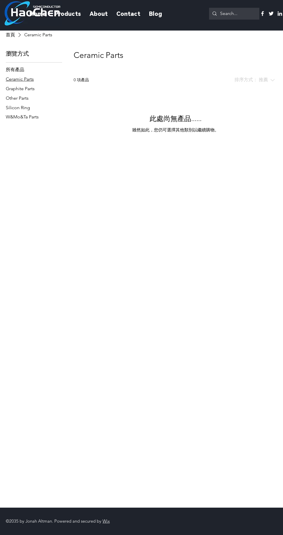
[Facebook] (262, 13)
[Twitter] (271, 13)
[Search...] (233, 14)
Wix (106, 521)
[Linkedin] (280, 13)
